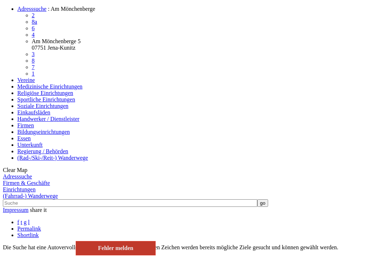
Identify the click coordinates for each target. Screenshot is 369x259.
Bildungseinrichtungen (43, 132)
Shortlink (28, 235)
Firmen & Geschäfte (26, 183)
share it (38, 210)
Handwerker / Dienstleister (48, 119)
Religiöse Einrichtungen (45, 93)
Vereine (26, 80)
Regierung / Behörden (42, 151)
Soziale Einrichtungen (42, 106)
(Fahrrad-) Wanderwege (30, 196)
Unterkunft (30, 145)
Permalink (29, 229)
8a (34, 22)
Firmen (25, 125)
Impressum (15, 210)
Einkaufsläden (33, 112)
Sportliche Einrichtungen (46, 99)
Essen (24, 138)
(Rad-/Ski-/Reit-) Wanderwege (52, 158)
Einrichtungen (19, 189)
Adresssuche (31, 9)
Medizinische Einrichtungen (50, 86)
